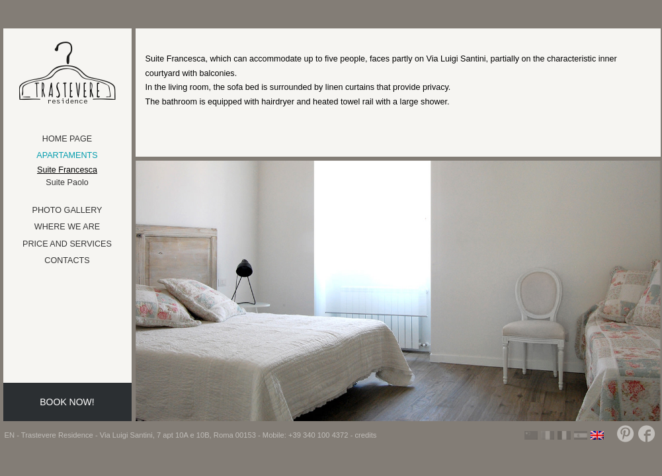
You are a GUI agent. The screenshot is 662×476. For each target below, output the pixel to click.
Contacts (66, 260)
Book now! (67, 402)
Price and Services (67, 244)
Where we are (67, 226)
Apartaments (66, 155)
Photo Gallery (67, 210)
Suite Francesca (67, 170)
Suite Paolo (67, 182)
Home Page (67, 138)
